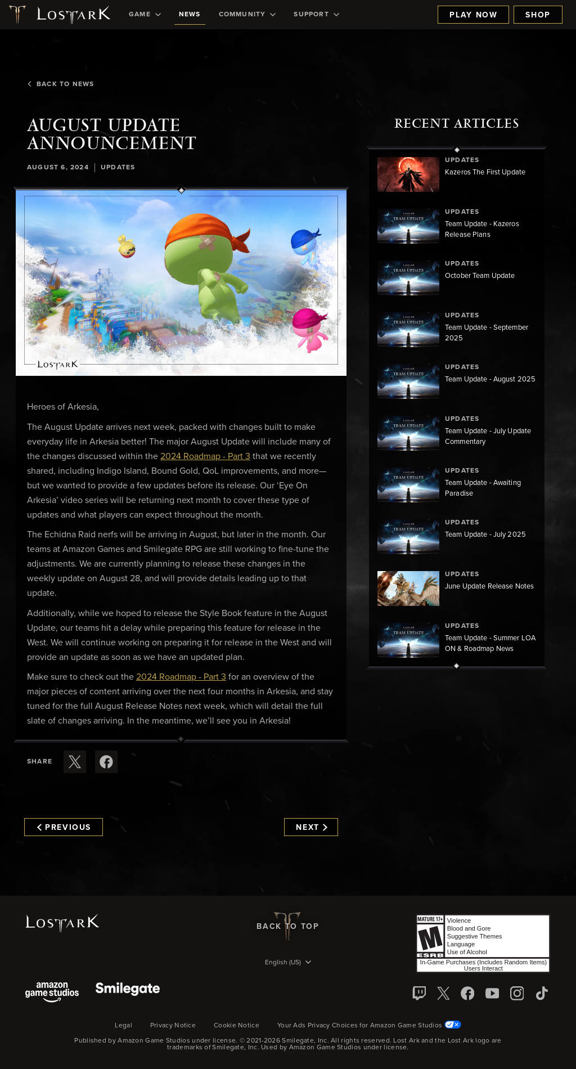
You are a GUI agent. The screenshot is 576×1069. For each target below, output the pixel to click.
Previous (64, 828)
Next (311, 828)
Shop (538, 15)
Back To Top (287, 927)
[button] (181, 283)
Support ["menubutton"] (316, 14)
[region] (456, 408)
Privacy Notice (173, 1025)
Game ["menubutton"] (145, 14)
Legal (123, 1025)
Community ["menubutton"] (247, 14)
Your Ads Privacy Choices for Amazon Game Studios (369, 1025)
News (190, 14)
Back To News (60, 84)
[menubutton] (288, 963)
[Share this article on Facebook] (106, 762)
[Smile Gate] (128, 993)
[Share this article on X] (75, 762)
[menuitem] (145, 14)
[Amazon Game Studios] (52, 993)
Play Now (473, 15)
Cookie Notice (236, 1025)
